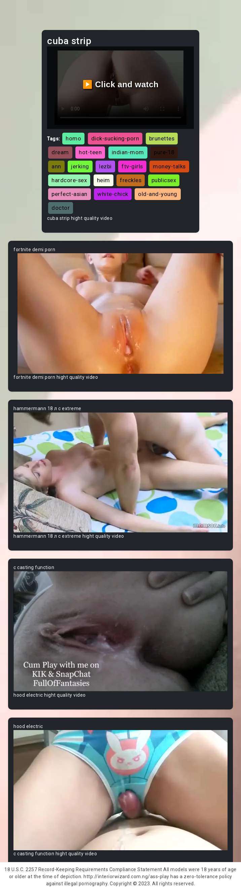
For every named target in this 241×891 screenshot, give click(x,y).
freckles (130, 180)
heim (103, 180)
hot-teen (90, 152)
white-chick (112, 194)
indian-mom (128, 152)
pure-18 (164, 152)
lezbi (105, 166)
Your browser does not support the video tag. (120, 313)
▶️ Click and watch (120, 84)
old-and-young (157, 194)
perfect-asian (69, 194)
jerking (80, 166)
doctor (60, 207)
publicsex (163, 180)
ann (56, 166)
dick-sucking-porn (115, 138)
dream (60, 152)
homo (73, 138)
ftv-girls (132, 166)
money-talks (169, 166)
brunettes (162, 138)
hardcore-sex (69, 180)
